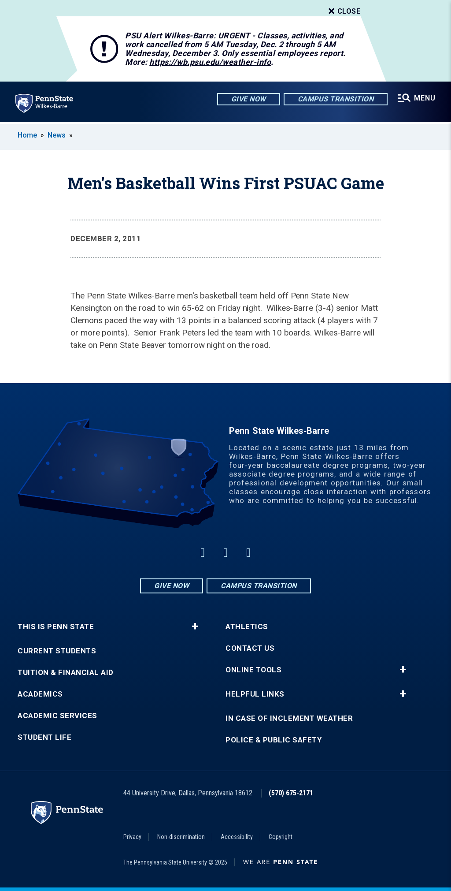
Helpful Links (255, 694)
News (57, 135)
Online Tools (253, 670)
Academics (40, 694)
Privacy (132, 836)
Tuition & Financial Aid (66, 672)
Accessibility (237, 836)
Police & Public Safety (274, 740)
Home (27, 135)
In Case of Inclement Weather (289, 718)
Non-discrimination (181, 836)
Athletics (247, 627)
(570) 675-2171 (291, 793)
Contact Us (250, 648)
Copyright (280, 836)
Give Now (248, 99)
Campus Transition (335, 99)
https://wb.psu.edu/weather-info (210, 62)
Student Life (44, 737)
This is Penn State (56, 627)
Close (343, 11)
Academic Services (57, 716)
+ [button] (195, 626)
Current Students (57, 651)
